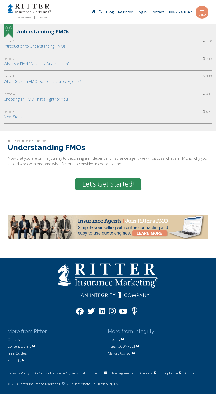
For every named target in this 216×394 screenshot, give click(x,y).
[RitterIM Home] (93, 12)
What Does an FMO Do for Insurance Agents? (42, 81)
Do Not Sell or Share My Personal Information (70, 373)
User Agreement (123, 373)
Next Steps (13, 116)
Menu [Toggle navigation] (202, 12)
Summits (16, 360)
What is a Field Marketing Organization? (36, 63)
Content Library (21, 346)
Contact (191, 373)
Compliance (170, 373)
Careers (148, 373)
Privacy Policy (19, 373)
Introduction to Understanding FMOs (35, 46)
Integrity (116, 339)
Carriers (14, 339)
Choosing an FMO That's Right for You (36, 99)
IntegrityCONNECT (123, 346)
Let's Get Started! (108, 183)
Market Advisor (121, 353)
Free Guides (17, 353)
